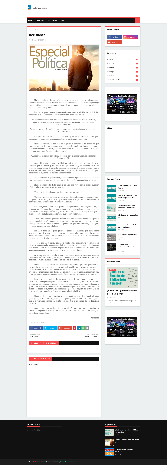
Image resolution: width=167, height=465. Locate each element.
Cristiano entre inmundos (128, 215)
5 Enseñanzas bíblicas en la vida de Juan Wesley (127, 196)
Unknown (33, 40)
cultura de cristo (38, 30)
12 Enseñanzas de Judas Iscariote (124, 450)
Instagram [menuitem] (52, 20)
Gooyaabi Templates (67, 462)
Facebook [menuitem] (40, 20)
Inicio (30, 30)
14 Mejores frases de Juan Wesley (127, 187)
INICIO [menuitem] (30, 20)
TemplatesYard (44, 462)
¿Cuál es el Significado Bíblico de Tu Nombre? (126, 206)
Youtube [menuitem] (64, 20)
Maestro (123, 68)
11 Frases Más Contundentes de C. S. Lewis (126, 246)
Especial (123, 64)
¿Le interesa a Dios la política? (127, 440)
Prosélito (123, 76)
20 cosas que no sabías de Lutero (127, 236)
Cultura (123, 60)
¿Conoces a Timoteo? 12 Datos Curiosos (127, 226)
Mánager (123, 72)
